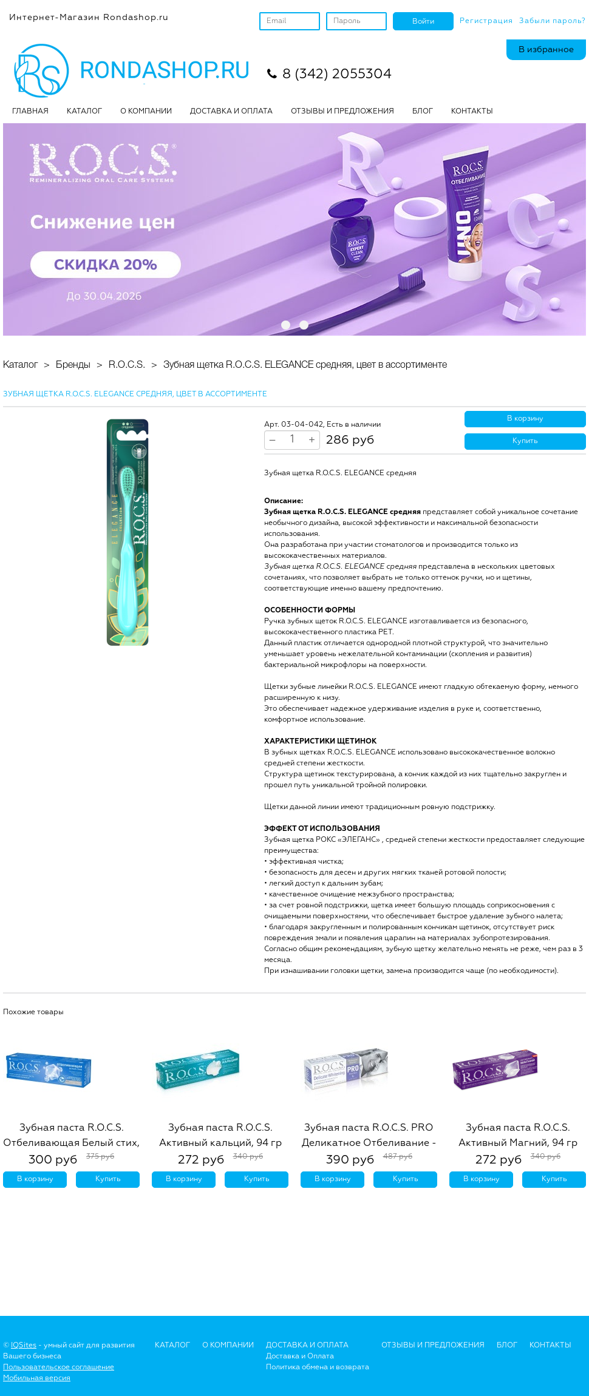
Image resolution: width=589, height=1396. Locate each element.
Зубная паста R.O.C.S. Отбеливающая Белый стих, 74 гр (71, 1143)
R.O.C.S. (127, 365)
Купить (525, 441)
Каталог (84, 111)
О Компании (228, 1345)
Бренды (73, 365)
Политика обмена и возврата (317, 1367)
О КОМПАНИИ (146, 111)
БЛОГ (422, 111)
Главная (30, 111)
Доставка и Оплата (300, 1356)
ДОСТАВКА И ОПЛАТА (231, 111)
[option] (127, 532)
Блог (507, 1345)
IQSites (23, 1345)
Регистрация (486, 21)
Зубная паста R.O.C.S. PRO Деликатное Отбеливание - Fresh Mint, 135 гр (369, 1143)
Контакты (472, 111)
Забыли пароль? (552, 21)
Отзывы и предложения (433, 1345)
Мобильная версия (36, 1378)
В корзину (525, 418)
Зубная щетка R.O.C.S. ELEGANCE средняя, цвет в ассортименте (305, 365)
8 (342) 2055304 (337, 74)
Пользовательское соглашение (58, 1367)
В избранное (546, 50)
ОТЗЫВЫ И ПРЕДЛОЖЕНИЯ (342, 111)
